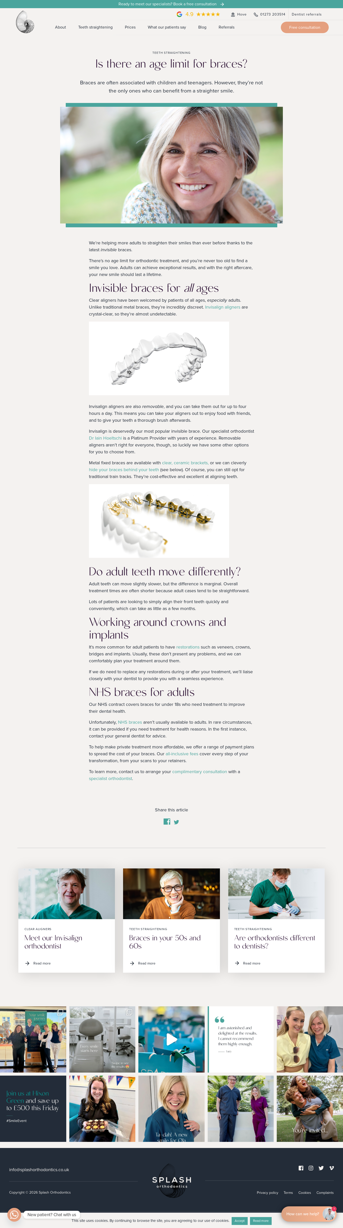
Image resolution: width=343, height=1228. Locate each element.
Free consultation (304, 27)
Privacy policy (267, 1192)
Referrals (226, 27)
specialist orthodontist (110, 778)
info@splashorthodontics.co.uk (39, 1169)
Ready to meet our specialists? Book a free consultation (171, 4)
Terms (288, 1192)
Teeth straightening (95, 27)
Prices (130, 27)
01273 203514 (269, 14)
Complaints (325, 1192)
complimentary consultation (199, 771)
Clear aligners (37, 929)
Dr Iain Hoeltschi (105, 438)
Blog (202, 27)
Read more (37, 963)
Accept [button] (240, 1221)
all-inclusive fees (182, 754)
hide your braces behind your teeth (124, 469)
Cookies (304, 1192)
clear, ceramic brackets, (185, 463)
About (60, 27)
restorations (188, 647)
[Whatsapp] (14, 1215)
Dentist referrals (307, 14)
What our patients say (167, 27)
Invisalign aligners (222, 307)
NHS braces (130, 722)
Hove (238, 14)
